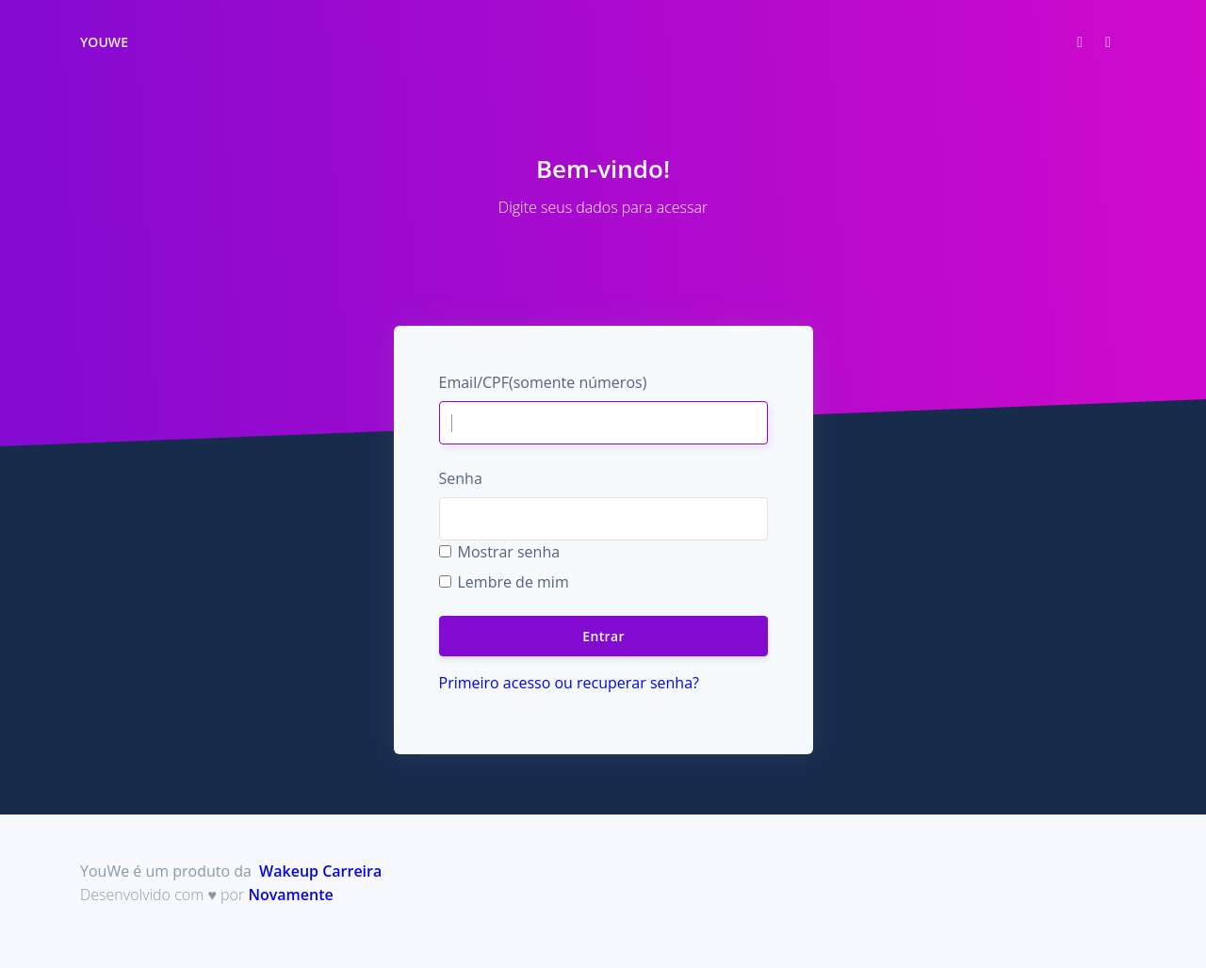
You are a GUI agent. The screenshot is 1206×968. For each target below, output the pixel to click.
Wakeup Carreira (320, 871)
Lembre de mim (513, 582)
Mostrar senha (509, 551)
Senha (460, 478)
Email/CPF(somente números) (543, 382)
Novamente (290, 894)
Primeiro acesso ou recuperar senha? (569, 682)
